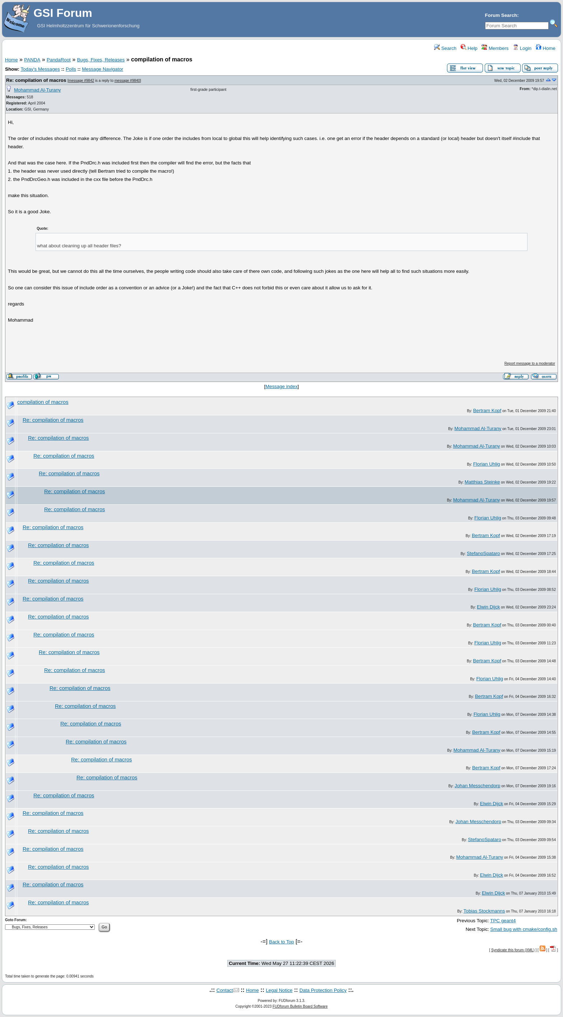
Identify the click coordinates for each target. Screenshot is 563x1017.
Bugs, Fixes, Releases (101, 59)
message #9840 (127, 81)
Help (469, 48)
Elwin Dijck (488, 607)
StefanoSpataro (483, 553)
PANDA (32, 59)
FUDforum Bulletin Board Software (300, 1006)
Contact (225, 990)
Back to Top (281, 941)
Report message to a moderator (529, 363)
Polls (71, 69)
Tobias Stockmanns (484, 911)
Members (494, 48)
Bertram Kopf (487, 410)
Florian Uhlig (486, 464)
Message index (281, 386)
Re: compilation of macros (36, 80)
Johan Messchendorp (477, 785)
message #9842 (81, 81)
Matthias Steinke (482, 482)
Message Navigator (102, 69)
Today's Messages (40, 69)
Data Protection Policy (322, 990)
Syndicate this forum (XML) (513, 950)
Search (445, 48)
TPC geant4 (503, 920)
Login (522, 48)
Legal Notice (279, 990)
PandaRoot (59, 59)
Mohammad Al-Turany (37, 90)
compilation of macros (43, 402)
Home (545, 48)
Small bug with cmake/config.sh (523, 929)
